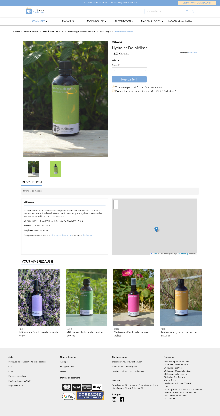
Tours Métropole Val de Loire (176, 362)
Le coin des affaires (180, 21)
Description (32, 182)
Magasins (68, 21)
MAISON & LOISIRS (151, 21)
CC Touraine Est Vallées (174, 368)
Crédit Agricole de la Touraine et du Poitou (183, 390)
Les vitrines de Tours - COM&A (177, 383)
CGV (10, 367)
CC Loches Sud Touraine (174, 377)
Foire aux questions (17, 376)
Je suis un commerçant (197, 3)
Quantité (115, 65)
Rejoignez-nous (67, 367)
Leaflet (154, 254)
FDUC (166, 386)
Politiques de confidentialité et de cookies (27, 362)
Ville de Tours (170, 380)
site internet (87, 235)
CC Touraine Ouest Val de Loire (178, 371)
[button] (156, 229)
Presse (63, 371)
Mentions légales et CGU (19, 381)
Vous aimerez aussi (37, 261)
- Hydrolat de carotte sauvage (179, 334)
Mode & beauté (95, 21)
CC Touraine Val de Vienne (175, 374)
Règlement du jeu (16, 386)
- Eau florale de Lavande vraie (38, 334)
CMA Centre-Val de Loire (175, 396)
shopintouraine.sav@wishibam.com (127, 362)
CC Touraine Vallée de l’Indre (177, 365)
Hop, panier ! (129, 79)
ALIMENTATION (123, 21)
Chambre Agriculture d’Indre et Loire (180, 393)
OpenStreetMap (183, 254)
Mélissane (192, 53)
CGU (10, 371)
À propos (64, 362)
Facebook (66, 235)
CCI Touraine (169, 399)
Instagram (56, 235)
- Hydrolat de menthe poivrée (85, 334)
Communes (38, 21)
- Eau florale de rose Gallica (131, 334)
